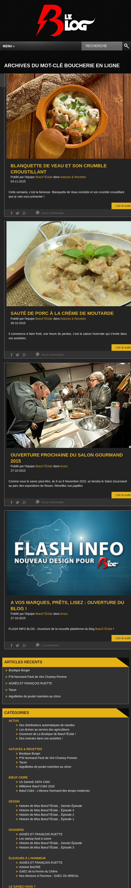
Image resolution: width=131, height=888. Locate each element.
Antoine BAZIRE (30, 867)
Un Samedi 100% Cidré (34, 782)
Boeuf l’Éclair (103, 629)
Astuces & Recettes (73, 177)
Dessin (14, 801)
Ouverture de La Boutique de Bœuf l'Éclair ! (47, 734)
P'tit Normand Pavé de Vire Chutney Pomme (48, 758)
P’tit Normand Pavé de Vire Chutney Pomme (38, 676)
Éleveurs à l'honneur (27, 858)
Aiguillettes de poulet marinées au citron (35, 696)
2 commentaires (50, 645)
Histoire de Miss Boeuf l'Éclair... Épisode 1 (46, 819)
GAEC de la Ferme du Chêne (38, 871)
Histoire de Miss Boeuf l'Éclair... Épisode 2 (46, 814)
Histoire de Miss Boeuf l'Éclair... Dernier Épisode (50, 806)
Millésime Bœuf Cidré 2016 (37, 786)
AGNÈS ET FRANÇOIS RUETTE (30, 683)
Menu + (9, 46)
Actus (64, 466)
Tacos (13, 689)
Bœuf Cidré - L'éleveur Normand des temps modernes (54, 790)
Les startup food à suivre (35, 838)
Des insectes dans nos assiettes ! (41, 738)
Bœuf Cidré (18, 777)
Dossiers (16, 829)
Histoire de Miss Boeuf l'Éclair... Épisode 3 (46, 810)
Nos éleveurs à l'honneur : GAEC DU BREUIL (49, 875)
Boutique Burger (19, 670)
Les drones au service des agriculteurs (44, 729)
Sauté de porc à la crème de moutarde (62, 313)
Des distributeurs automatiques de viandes (47, 725)
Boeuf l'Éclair (43, 177)
